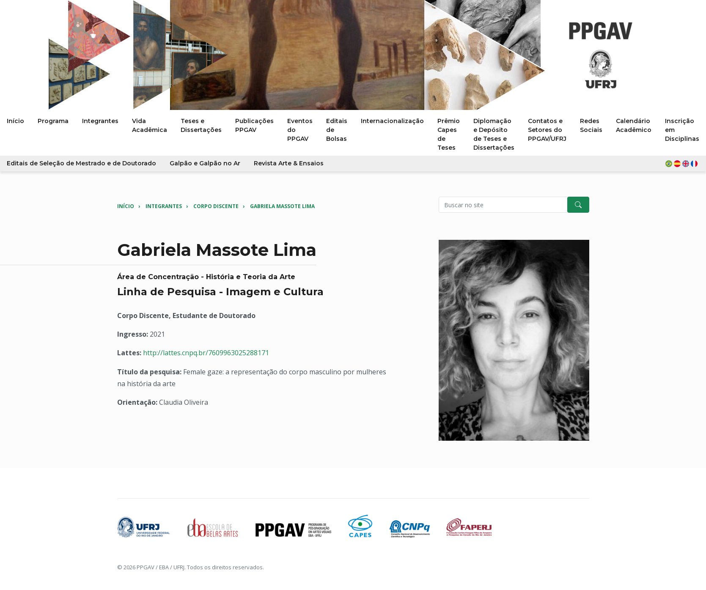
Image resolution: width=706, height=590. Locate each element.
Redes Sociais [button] (591, 125)
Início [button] (15, 121)
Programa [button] (53, 121)
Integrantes (164, 206)
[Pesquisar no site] (503, 205)
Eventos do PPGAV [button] (300, 130)
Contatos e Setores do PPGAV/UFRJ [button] (547, 130)
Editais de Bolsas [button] (336, 130)
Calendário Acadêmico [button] (633, 125)
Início (125, 206)
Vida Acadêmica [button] (149, 125)
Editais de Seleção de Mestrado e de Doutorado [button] (81, 163)
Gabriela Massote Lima (282, 206)
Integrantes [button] (100, 121)
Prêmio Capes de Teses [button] (448, 134)
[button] (682, 163)
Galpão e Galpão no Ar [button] (205, 163)
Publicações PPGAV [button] (254, 125)
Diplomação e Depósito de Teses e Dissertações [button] (493, 134)
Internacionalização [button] (392, 121)
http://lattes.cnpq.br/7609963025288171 (206, 352)
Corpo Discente (216, 206)
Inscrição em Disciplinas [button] (682, 130)
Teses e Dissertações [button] (201, 125)
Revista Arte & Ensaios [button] (289, 163)
